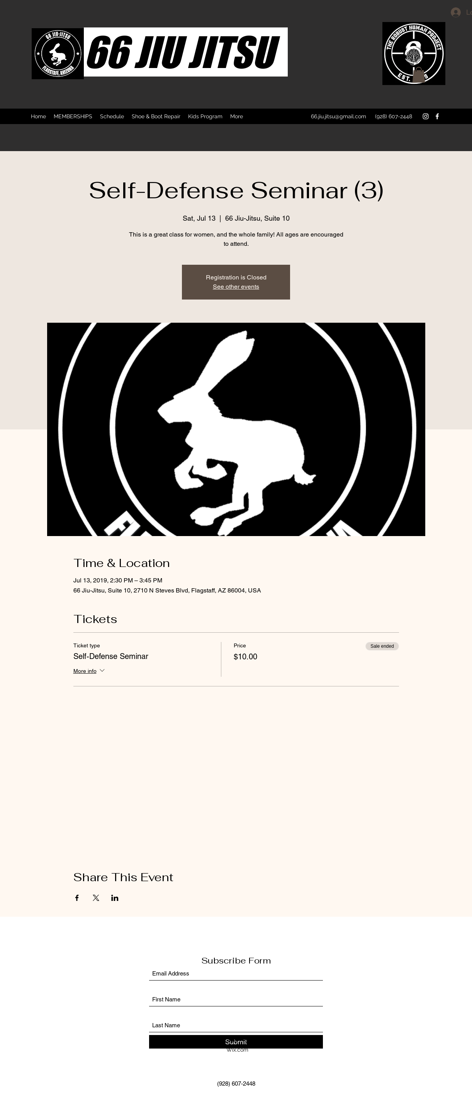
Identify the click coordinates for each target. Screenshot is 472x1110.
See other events (236, 286)
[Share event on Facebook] (77, 898)
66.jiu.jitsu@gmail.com (338, 116)
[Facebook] (437, 116)
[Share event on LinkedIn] (115, 898)
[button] (418, 75)
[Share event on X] (96, 898)
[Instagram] (426, 116)
